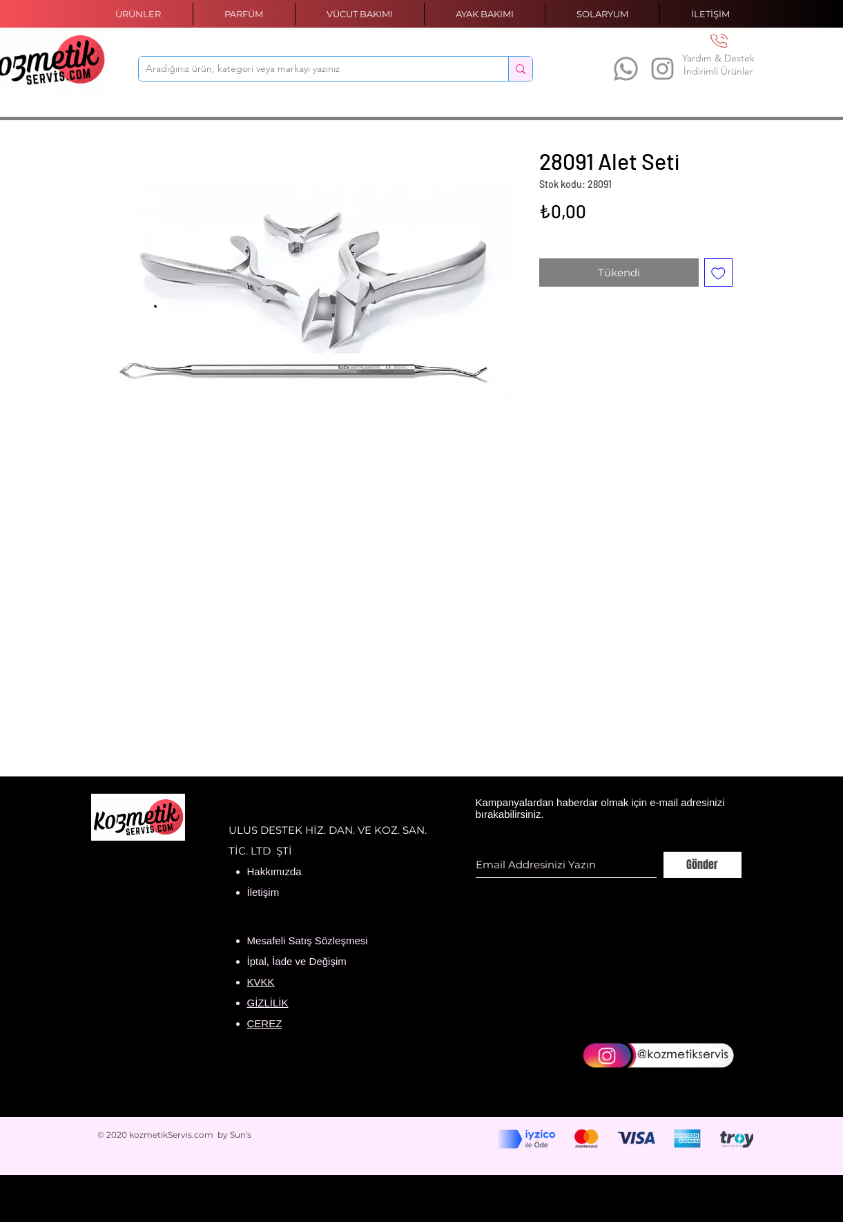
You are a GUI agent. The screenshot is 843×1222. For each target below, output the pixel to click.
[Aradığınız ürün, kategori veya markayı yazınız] (312, 69)
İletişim (263, 892)
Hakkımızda (274, 871)
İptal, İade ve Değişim (297, 961)
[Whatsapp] (626, 69)
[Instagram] (662, 69)
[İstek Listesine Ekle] (718, 272)
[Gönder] (702, 865)
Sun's (240, 1134)
